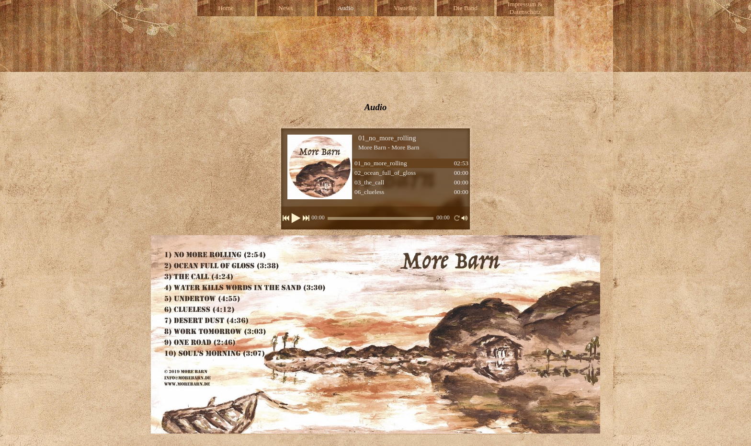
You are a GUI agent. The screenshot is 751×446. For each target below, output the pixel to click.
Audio (345, 7)
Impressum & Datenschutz (525, 7)
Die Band (465, 7)
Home (226, 7)
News (285, 7)
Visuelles (405, 7)
